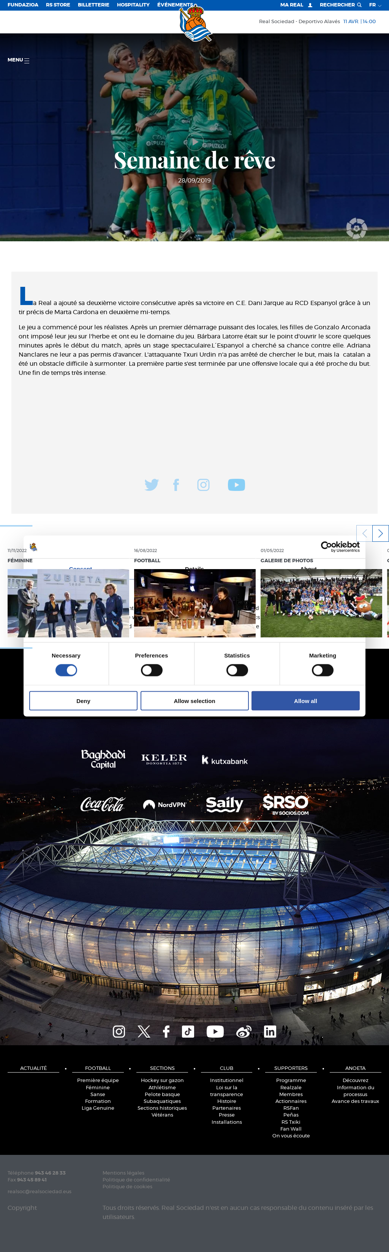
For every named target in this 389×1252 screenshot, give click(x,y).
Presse (227, 1115)
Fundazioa (23, 5)
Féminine (98, 1087)
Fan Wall (291, 1129)
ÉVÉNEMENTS (175, 5)
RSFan (291, 1108)
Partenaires (226, 1108)
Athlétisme (162, 1087)
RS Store (58, 5)
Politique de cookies (127, 1186)
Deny (83, 700)
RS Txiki (290, 1122)
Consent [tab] (80, 569)
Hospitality (133, 5)
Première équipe (98, 1080)
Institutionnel (227, 1080)
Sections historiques (162, 1108)
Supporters (291, 1068)
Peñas (291, 1115)
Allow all (305, 700)
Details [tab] (194, 569)
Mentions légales (123, 1173)
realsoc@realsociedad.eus (39, 1191)
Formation (98, 1101)
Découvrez (355, 1080)
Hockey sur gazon (162, 1080)
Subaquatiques (162, 1101)
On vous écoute (291, 1136)
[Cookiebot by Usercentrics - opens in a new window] (326, 547)
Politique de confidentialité (136, 1180)
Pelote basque (162, 1094)
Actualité (33, 1068)
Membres (291, 1094)
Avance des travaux (355, 1101)
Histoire (226, 1101)
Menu (18, 60)
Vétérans (162, 1115)
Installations (227, 1122)
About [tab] (308, 569)
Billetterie (93, 5)
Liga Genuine (98, 1108)
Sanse (97, 1094)
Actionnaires (291, 1101)
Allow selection (194, 700)
